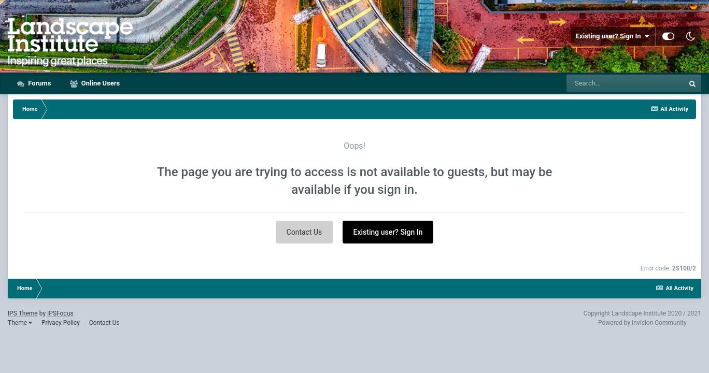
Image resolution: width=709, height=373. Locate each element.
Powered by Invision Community (642, 322)
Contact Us (304, 232)
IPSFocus (60, 313)
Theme (20, 322)
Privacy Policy (60, 322)
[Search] (625, 83)
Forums (38, 83)
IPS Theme (23, 313)
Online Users (100, 83)
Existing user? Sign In (612, 36)
